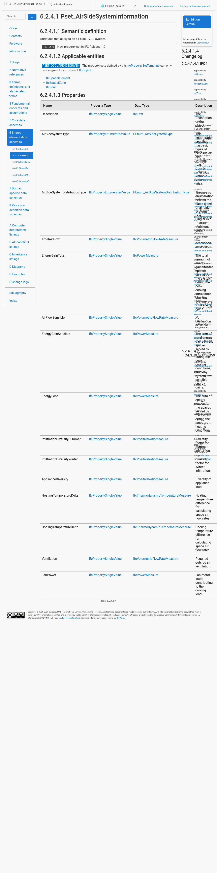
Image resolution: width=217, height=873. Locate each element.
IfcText (138, 114)
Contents (15, 36)
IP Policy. (121, 618)
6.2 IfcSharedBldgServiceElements (23, 155)
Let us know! (202, 42)
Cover (13, 28)
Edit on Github (193, 22)
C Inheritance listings (18, 257)
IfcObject (85, 70)
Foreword (15, 43)
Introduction (17, 51)
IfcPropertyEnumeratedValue (109, 134)
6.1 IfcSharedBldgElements (22, 149)
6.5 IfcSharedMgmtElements (22, 175)
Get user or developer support (195, 6)
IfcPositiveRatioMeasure (150, 439)
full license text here (71, 618)
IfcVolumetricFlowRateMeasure (155, 239)
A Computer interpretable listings (18, 230)
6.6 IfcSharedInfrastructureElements (22, 181)
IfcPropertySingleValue (105, 114)
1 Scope (15, 62)
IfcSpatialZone (56, 83)
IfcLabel (205, 455)
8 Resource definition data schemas (19, 210)
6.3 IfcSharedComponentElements (22, 161)
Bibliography (17, 293)
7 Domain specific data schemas (18, 193)
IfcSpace (198, 74)
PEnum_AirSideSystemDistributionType (161, 192)
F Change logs (19, 282)
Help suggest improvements (158, 6)
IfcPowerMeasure (145, 255)
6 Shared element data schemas (18, 137)
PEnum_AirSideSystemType (153, 134)
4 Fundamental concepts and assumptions (19, 108)
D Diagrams (17, 267)
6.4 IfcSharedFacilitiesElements (22, 168)
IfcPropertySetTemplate (143, 65)
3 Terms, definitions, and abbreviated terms (19, 89)
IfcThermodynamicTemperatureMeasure (162, 495)
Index (13, 300)
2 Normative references (17, 72)
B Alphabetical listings (19, 244)
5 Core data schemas (17, 123)
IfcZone (51, 87)
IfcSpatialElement (58, 78)
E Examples (17, 274)
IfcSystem (199, 116)
